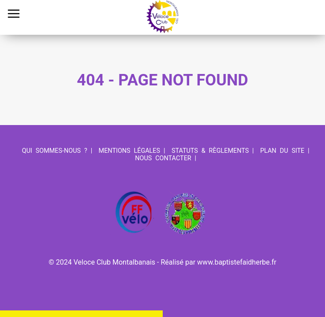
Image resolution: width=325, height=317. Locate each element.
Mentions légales (130, 151)
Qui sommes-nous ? (54, 151)
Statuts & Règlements (210, 151)
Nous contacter (163, 158)
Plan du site (282, 151)
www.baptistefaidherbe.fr (236, 262)
